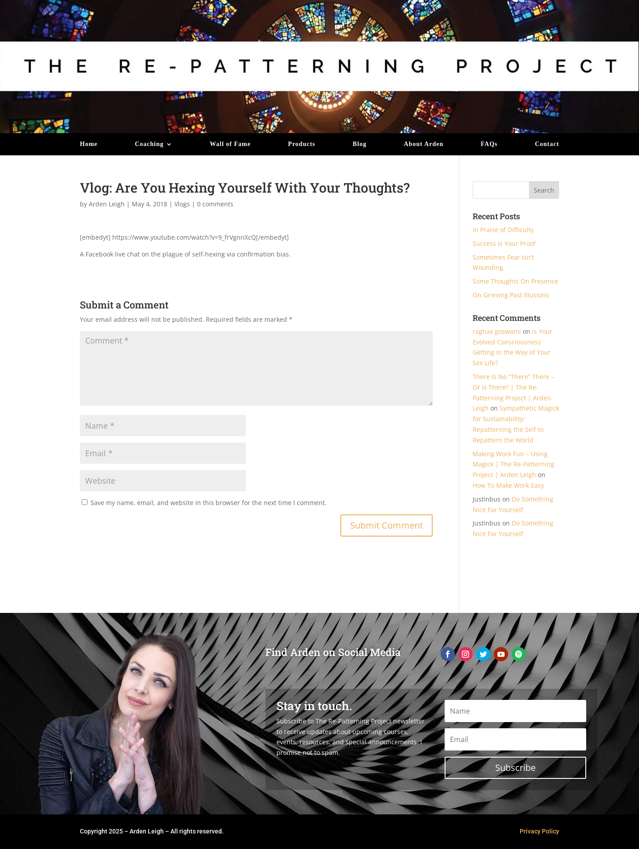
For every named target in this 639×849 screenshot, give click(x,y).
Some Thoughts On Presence (515, 281)
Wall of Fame (230, 144)
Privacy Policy (539, 831)
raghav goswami (497, 331)
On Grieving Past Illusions (511, 295)
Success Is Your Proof (504, 243)
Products (301, 144)
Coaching (149, 144)
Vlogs (182, 204)
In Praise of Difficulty (503, 229)
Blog (360, 144)
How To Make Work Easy (508, 485)
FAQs (489, 144)
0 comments (215, 204)
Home (89, 144)
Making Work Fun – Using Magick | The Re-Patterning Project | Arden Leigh (513, 464)
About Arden (423, 144)
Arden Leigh (107, 204)
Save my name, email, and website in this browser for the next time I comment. (209, 502)
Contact (547, 144)
